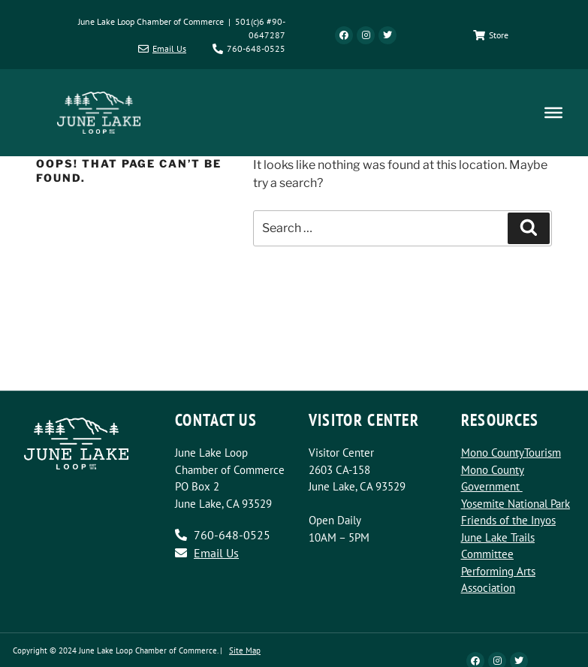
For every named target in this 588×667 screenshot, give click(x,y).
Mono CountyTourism (511, 452)
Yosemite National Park (515, 503)
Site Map (245, 650)
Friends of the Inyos (508, 520)
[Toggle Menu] (553, 112)
